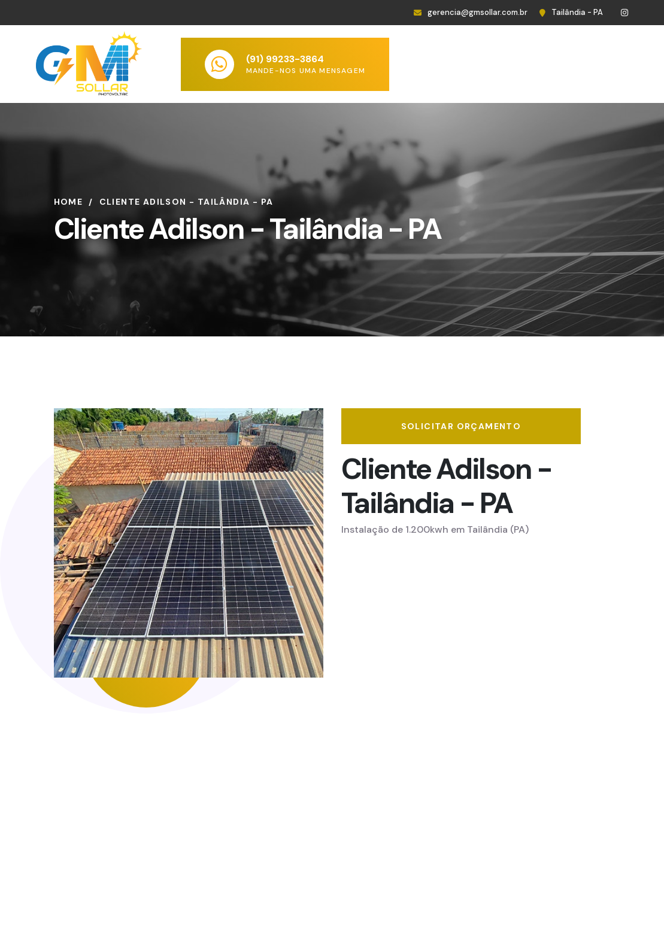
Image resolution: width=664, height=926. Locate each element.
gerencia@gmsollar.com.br (477, 12)
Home (68, 201)
